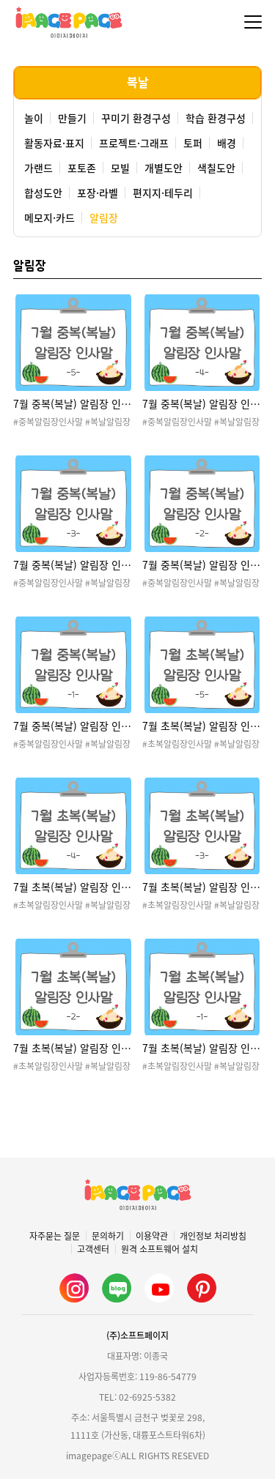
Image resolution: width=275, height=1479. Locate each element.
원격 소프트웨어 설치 (159, 1249)
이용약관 (152, 1236)
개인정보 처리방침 (213, 1236)
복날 (138, 82)
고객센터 (93, 1249)
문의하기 (108, 1236)
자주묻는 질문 (54, 1236)
